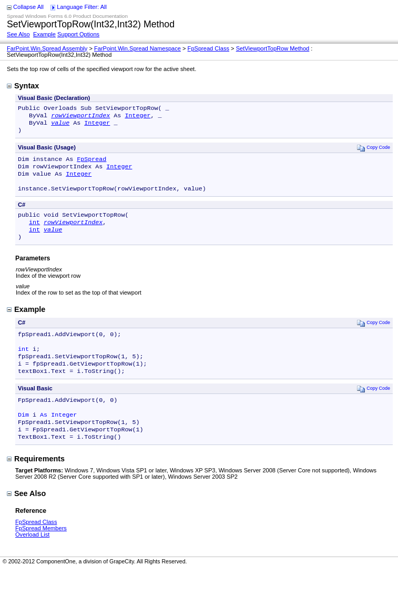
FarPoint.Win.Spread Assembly (47, 48)
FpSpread (91, 164)
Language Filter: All (82, 7)
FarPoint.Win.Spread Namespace (137, 48)
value (60, 126)
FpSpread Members (41, 554)
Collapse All (28, 7)
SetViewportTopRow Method (273, 48)
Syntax (23, 86)
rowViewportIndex (80, 117)
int (34, 233)
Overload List (32, 561)
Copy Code (373, 152)
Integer (137, 117)
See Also (18, 34)
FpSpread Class (208, 48)
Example (44, 34)
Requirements (36, 485)
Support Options (78, 34)
